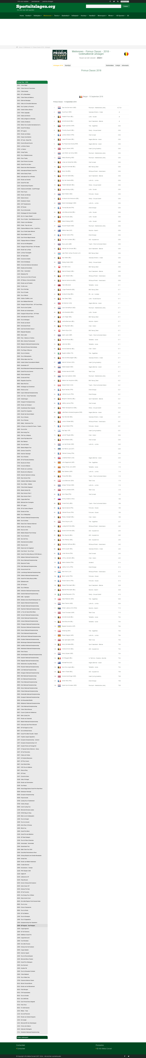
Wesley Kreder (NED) (67, 262)
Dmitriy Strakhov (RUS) (68, 499)
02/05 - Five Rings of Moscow (24, 350)
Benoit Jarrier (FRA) (67, 576)
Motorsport (102, 16)
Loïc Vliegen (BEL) (67, 317)
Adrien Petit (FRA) (67, 680)
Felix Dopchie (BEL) (67, 535)
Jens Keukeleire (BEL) (68, 312)
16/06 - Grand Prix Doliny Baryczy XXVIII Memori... (29, 554)
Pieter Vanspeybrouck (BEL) (69, 407)
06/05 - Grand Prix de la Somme (25, 371)
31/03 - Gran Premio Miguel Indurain (26, 237)
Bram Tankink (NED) (67, 603)
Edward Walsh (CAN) (67, 385)
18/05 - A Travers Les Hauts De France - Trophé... (29, 426)
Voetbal (28, 16)
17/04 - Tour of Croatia (22, 292)
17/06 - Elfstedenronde (22, 581)
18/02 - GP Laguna (22, 131)
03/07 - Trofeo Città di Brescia (24, 709)
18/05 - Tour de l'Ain (22, 429)
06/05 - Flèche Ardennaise (23, 374)
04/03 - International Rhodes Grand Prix (27, 170)
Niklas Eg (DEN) (66, 630)
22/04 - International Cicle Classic (25, 316)
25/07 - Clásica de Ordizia (23, 755)
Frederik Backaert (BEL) (68, 185)
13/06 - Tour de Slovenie (23, 535)
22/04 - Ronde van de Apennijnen (25, 310)
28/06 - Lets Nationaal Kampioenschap (26, 669)
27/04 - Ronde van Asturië (23, 322)
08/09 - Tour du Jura (22, 904)
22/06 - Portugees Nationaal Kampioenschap (28, 624)
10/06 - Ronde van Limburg (24, 526)
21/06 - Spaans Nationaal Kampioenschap (27, 602)
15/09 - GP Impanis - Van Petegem (26, 925)
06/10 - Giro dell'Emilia (22, 998)
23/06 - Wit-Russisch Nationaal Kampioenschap (29, 636)
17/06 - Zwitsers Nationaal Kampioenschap (27, 575)
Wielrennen (47, 16)
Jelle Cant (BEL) (66, 344)
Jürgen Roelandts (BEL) (68, 289)
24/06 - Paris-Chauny (22, 651)
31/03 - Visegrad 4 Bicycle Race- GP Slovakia (28, 246)
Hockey (83, 16)
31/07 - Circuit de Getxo (23, 776)
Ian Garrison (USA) (67, 303)
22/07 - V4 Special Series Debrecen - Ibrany (28, 749)
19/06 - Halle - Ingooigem (23, 596)
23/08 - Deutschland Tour (23, 846)
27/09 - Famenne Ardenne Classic (25, 980)
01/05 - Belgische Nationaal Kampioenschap (28, 344)
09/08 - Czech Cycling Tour (24, 806)
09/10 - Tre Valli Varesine (23, 1007)
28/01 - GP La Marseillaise (23, 94)
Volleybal (74, 16)
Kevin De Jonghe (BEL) (68, 667)
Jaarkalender (35, 1)
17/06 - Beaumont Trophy (23, 563)
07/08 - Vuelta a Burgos (23, 803)
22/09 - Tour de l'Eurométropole (25, 956)
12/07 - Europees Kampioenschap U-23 (27, 742)
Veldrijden (37, 16)
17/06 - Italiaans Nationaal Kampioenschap (27, 557)
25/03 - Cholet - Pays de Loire (24, 225)
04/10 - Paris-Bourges (22, 989)
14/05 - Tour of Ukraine (22, 417)
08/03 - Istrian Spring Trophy (24, 173)
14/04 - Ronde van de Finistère (24, 283)
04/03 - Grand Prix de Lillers (24, 164)
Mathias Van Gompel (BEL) (69, 248)
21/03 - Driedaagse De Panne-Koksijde (26, 213)
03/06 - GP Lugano (22, 505)
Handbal (92, 16)
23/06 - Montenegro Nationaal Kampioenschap (28, 642)
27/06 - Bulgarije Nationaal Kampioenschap (28, 660)
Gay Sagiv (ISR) (66, 430)
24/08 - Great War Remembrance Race (27, 852)
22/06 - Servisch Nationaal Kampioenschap (28, 615)
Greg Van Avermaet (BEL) (69, 166)
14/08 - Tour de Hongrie (23, 819)
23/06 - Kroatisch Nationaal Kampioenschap (28, 639)
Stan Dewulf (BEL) (67, 298)
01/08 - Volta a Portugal (23, 779)
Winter (110, 16)
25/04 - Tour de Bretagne (23, 319)
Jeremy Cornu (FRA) (67, 567)
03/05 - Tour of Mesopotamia (24, 356)
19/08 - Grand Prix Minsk (23, 831)
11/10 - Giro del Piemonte (23, 1013)
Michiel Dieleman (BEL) (68, 348)
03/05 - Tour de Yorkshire (23, 353)
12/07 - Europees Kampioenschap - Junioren (28, 739)
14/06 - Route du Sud (22, 545)
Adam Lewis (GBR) (67, 335)
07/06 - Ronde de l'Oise (23, 511)
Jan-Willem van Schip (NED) (69, 153)
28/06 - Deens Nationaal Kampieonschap (27, 688)
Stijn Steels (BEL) (66, 257)
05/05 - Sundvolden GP (23, 365)
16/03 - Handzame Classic (23, 201)
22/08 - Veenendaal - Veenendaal (25, 843)
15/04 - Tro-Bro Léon (22, 286)
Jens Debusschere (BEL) (68, 212)
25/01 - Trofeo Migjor (22, 85)
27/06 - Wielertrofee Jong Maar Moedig (26, 663)
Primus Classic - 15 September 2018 (64, 102)
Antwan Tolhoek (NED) (68, 485)
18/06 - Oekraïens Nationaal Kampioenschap (28, 590)
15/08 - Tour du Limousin (23, 822)
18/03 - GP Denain (21, 207)
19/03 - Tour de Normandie (23, 210)
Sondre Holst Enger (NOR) (69, 676)
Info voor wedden (23, 1)
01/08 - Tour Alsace (22, 785)
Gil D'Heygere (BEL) (67, 658)
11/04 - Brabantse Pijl (22, 274)
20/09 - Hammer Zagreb (23, 953)
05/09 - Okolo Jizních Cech (24, 898)
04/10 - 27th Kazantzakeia (23, 992)
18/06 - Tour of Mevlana (23, 587)
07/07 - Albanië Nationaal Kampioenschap (27, 721)
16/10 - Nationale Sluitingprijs (24, 1029)
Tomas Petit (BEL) (67, 476)
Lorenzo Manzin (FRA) (68, 135)
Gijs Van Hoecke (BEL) (68, 180)
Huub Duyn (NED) (67, 112)
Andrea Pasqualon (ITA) (68, 594)
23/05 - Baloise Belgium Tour (24, 447)
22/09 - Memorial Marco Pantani (25, 959)
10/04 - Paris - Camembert (23, 271)
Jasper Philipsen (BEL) (68, 139)
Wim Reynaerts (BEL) (68, 326)
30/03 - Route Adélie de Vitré (24, 234)
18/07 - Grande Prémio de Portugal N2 (26, 746)
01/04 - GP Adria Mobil (22, 255)
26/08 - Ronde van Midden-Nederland (26, 861)
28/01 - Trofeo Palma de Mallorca (25, 97)
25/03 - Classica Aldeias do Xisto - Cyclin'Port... (29, 228)
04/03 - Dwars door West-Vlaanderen (26, 167)
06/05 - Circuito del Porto (23, 377)
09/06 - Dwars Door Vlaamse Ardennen (26, 523)
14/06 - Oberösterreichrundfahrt (25, 542)
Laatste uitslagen (47, 1)
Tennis (56, 16)
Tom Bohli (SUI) (66, 267)
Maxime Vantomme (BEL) (69, 280)
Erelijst (118, 65)
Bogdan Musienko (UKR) (68, 626)
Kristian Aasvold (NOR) (68, 371)
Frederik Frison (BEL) (67, 116)
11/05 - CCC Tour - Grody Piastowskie (26, 395)
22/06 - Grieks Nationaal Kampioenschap (27, 618)
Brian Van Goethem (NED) (69, 376)
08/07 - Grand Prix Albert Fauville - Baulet (27, 733)
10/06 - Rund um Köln (22, 529)
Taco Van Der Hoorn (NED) (69, 107)
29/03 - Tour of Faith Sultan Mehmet (26, 231)
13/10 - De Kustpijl (21, 1020)
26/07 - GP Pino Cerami (23, 761)
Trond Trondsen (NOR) (68, 612)
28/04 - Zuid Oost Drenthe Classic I (26, 328)
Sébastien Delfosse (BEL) (69, 544)
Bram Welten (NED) (67, 194)
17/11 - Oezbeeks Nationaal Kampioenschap (28, 1032)
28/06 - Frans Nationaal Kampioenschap (27, 682)
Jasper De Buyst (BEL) (68, 189)
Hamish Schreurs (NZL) (68, 362)
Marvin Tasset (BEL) (67, 671)
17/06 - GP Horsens (22, 584)
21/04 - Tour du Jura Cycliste (24, 307)
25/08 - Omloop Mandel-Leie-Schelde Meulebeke (29, 855)
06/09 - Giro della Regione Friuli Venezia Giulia (28, 901)
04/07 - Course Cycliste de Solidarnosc (26, 712)
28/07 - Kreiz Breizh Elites (23, 764)
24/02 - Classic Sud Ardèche (24, 137)
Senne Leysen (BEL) (67, 549)
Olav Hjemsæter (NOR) (68, 640)
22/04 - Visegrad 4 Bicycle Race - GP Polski (28, 313)
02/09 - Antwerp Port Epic (23, 889)
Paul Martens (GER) (67, 471)
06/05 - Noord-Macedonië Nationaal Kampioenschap (30, 368)
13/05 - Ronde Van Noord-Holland (25, 414)
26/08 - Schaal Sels (22, 858)
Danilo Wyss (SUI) (67, 330)
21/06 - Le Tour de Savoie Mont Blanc (26, 612)
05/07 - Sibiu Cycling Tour (23, 715)
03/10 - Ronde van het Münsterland (26, 986)
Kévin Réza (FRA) (66, 494)
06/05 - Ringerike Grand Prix (24, 380)
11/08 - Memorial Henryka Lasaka (25, 809)
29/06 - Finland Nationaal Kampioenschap (27, 691)
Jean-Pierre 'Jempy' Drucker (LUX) (71, 253)
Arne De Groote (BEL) (67, 617)
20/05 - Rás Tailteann (22, 441)
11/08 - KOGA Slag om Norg (24, 813)
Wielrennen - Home (22, 78)
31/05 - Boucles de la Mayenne (25, 472)
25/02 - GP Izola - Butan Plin (24, 140)
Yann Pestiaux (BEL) (67, 539)
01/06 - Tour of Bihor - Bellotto (24, 484)
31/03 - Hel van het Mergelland (24, 243)
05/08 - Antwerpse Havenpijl (24, 791)
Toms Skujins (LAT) (67, 521)
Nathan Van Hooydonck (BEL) (70, 380)
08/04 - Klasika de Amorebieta (24, 268)
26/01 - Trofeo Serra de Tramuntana (26, 88)
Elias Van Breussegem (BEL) (69, 357)
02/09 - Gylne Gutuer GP (23, 886)
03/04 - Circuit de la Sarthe (23, 258)
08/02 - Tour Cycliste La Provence (25, 106)
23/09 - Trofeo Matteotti (23, 974)
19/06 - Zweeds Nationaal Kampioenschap (27, 593)
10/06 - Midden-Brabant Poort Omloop (26, 532)
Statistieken (110, 65)
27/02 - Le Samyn (21, 149)
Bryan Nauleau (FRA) (67, 389)
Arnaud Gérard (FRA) (67, 426)
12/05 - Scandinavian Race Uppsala (26, 408)
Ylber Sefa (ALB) (66, 285)
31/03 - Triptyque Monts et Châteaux (26, 240)
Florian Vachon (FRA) (68, 580)
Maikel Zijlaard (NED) (67, 367)
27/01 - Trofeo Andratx (22, 91)
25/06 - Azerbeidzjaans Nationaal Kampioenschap (29, 654)
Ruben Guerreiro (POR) (68, 125)
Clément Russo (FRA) (68, 512)
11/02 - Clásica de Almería (23, 115)
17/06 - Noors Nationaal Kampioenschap (27, 560)
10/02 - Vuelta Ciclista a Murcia (25, 109)
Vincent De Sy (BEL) (67, 503)
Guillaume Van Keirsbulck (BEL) (70, 198)
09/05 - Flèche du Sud (22, 389)
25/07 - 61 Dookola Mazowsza (24, 758)
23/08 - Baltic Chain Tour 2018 (24, 849)
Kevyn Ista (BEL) (66, 171)
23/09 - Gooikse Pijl (22, 968)
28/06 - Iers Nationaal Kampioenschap (26, 679)
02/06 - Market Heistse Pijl (23, 490)
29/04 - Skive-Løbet (22, 335)
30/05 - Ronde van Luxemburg (24, 468)
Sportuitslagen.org (24, 6)
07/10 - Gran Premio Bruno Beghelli (26, 1001)
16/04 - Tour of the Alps (23, 289)
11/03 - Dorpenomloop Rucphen (25, 185)
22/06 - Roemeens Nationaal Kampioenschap (28, 627)
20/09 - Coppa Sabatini (23, 950)
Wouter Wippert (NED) (68, 226)
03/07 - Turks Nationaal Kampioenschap (27, 706)
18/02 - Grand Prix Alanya (23, 127)
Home (22, 16)
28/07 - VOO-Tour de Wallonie (24, 767)
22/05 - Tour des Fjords (23, 444)
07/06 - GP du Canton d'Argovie (25, 508)
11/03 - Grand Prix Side (23, 182)
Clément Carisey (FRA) (68, 453)
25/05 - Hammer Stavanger (24, 453)
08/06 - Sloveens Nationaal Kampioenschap (28, 517)
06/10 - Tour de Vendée (23, 995)
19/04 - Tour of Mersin (22, 295)
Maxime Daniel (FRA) (67, 508)
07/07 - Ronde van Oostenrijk (24, 718)
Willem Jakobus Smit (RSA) (69, 608)
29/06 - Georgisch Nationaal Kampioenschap (28, 697)
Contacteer (21, 1048)
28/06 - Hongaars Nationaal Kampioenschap (28, 672)
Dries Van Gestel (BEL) (68, 175)
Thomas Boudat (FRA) (68, 207)
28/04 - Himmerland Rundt (23, 325)
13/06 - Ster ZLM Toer (22, 539)
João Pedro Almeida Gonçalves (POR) (72, 412)
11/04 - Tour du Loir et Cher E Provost (26, 277)
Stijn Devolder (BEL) (67, 417)
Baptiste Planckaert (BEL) (69, 589)
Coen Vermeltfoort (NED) (68, 307)
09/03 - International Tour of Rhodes (26, 176)
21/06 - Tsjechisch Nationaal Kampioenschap (28, 609)
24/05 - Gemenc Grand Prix (24, 450)
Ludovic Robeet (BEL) (68, 421)
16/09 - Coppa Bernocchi (23, 937)
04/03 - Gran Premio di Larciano (25, 161)
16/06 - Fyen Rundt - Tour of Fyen (25, 551)
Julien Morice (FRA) (67, 553)
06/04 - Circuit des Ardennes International (27, 264)
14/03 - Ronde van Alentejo (24, 194)
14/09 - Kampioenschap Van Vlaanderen (27, 922)
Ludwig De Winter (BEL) (68, 526)
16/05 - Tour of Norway (22, 420)
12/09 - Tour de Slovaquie (23, 916)
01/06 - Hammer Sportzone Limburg (26, 475)
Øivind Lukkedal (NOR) (68, 489)
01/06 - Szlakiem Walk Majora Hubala (26, 481)
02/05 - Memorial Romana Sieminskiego (27, 347)
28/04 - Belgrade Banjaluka (24, 331)
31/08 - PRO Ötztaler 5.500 (24, 870)
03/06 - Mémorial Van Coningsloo (25, 502)
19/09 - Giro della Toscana (23, 943)
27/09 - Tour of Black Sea (23, 977)
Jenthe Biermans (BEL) (68, 321)
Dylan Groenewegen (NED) (69, 203)
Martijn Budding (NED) (68, 157)
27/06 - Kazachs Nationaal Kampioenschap (28, 657)
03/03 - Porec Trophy (22, 158)
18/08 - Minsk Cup (21, 828)
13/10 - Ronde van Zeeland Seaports (26, 1017)
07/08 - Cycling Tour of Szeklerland (25, 800)
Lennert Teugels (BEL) (68, 435)
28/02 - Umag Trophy (22, 152)
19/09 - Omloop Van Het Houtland (25, 946)
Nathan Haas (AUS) (67, 230)
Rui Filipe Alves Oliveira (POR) (70, 144)
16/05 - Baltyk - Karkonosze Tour (25, 423)
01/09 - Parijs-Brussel (22, 879)
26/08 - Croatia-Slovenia (23, 864)
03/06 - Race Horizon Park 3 (24, 496)
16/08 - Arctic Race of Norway (24, 825)
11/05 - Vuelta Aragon (22, 398)
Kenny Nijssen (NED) (67, 653)
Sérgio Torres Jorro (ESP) (69, 467)
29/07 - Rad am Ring (22, 770)
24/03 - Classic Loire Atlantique (25, 222)
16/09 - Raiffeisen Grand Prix (24, 934)
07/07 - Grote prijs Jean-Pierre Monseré (27, 724)
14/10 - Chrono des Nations (24, 1026)
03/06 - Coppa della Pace (23, 499)
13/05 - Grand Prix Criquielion (24, 411)
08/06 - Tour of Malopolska (23, 514)
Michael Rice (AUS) (67, 662)
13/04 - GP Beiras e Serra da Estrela (26, 280)
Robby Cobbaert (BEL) (68, 517)
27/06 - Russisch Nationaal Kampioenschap (28, 666)
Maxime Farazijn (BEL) (68, 271)
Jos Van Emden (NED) (68, 444)
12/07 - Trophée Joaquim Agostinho (26, 736)
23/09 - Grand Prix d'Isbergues (24, 962)
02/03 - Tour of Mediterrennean (24, 155)
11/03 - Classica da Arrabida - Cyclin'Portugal (28, 188)
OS (128, 16)
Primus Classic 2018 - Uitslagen (41, 47)
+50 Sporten (120, 16)
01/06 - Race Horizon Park (23, 478)
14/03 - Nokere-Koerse (22, 198)
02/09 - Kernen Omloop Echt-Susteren (26, 883)
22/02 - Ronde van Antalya (23, 134)
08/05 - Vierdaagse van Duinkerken (26, 386)
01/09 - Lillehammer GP (23, 876)
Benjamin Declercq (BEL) (68, 398)
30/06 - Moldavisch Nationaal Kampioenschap (28, 703)
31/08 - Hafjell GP (21, 873)
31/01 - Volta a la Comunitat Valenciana (27, 103)
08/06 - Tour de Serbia (22, 520)
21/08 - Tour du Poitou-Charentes (25, 840)
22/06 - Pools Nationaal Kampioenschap (27, 633)
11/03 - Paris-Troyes (22, 191)
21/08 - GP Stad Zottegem (23, 837)
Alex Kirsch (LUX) (66, 571)
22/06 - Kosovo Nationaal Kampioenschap (27, 630)
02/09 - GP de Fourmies (23, 892)
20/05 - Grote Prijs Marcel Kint (24, 438)
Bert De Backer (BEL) (67, 439)
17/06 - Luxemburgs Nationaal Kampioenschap (28, 572)
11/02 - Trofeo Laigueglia (23, 112)
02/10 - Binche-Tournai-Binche (24, 983)
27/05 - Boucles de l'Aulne (23, 462)
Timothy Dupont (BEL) (68, 130)
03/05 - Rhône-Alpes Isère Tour (25, 359)
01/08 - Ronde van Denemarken (25, 782)
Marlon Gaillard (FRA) (68, 562)
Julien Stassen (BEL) (67, 276)
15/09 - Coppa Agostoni (23, 928)
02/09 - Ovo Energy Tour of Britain (25, 895)
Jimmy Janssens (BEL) (68, 558)
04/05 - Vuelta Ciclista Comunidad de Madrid (28, 362)
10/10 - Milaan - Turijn (22, 1010)
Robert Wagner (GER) (68, 635)
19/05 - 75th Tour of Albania (24, 435)
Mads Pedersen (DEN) (68, 599)
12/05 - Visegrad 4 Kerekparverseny (26, 401)
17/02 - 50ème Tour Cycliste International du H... (29, 124)
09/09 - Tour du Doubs (22, 910)
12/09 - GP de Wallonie (23, 913)
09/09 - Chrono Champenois (24, 907)
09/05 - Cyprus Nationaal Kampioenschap (27, 392)
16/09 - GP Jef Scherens (23, 931)
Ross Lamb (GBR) (67, 244)
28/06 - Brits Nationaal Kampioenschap (26, 676)
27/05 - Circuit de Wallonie (23, 465)
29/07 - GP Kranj (21, 773)
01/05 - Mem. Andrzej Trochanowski (26, 341)
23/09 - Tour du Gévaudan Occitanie (26, 971)
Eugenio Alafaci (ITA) (67, 353)
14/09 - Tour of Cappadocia (24, 919)
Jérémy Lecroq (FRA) (68, 403)
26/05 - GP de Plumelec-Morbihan (25, 459)
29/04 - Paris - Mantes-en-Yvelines (25, 338)
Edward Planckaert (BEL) (68, 585)
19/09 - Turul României (22, 940)
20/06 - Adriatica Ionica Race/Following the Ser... (29, 599)
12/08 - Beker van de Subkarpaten (25, 816)
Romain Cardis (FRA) (67, 235)
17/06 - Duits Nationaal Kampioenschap (27, 566)
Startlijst (68, 65)
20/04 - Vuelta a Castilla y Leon (25, 298)
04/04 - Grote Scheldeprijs (23, 261)
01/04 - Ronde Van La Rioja (24, 249)
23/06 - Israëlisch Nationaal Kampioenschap (28, 645)
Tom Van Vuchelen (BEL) (68, 239)
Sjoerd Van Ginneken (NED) (69, 685)
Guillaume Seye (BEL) (68, 294)
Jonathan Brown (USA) (68, 458)
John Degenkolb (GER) (68, 462)
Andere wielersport (32, 1037)
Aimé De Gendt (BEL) (67, 121)
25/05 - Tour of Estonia (22, 456)
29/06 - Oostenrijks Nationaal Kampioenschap (28, 694)
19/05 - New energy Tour (23, 432)
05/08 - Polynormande (22, 797)
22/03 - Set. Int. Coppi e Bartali (24, 216)
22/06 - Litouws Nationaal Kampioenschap (27, 621)
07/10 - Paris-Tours (22, 1004)
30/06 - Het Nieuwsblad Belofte (25, 700)
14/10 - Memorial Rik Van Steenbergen (26, 1023)
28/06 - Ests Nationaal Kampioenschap (26, 685)
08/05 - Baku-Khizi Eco (22, 383)
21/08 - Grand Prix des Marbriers (25, 834)
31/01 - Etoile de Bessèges (23, 100)
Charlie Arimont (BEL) (68, 649)
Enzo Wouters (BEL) (67, 216)
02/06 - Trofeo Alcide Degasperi (25, 487)
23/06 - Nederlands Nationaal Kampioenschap (28, 648)
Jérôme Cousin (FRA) (68, 394)
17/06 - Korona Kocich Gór (23, 569)
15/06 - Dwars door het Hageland (25, 548)
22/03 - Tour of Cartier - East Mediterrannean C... (29, 219)
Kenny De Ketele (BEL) (68, 644)
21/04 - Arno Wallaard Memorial (25, 301)
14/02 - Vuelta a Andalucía (23, 121)
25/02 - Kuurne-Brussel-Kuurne (25, 143)
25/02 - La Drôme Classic (23, 146)
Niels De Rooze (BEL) (67, 339)
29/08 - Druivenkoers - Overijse (25, 867)
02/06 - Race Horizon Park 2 (24, 493)
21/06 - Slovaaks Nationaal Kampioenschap (28, 605)
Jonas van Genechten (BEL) (69, 162)
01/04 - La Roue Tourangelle (24, 252)
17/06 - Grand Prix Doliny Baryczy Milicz (27, 578)
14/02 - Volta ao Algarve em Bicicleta (26, 118)
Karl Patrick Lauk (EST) (68, 448)
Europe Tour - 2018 (32, 82)
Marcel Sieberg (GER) (67, 221)
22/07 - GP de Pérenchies (23, 752)
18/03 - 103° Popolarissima (24, 204)
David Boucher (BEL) (67, 621)
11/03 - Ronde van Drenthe (24, 179)
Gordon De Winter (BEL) (68, 530)
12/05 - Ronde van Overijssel (24, 405)
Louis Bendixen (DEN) (68, 480)
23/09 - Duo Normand (22, 965)
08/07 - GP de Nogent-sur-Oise (25, 727)
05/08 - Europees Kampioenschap (25, 794)
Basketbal (65, 16)
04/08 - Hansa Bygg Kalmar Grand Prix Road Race (29, 788)
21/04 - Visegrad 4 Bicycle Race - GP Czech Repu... (30, 304)
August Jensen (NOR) (68, 148)
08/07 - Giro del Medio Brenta (24, 730)
